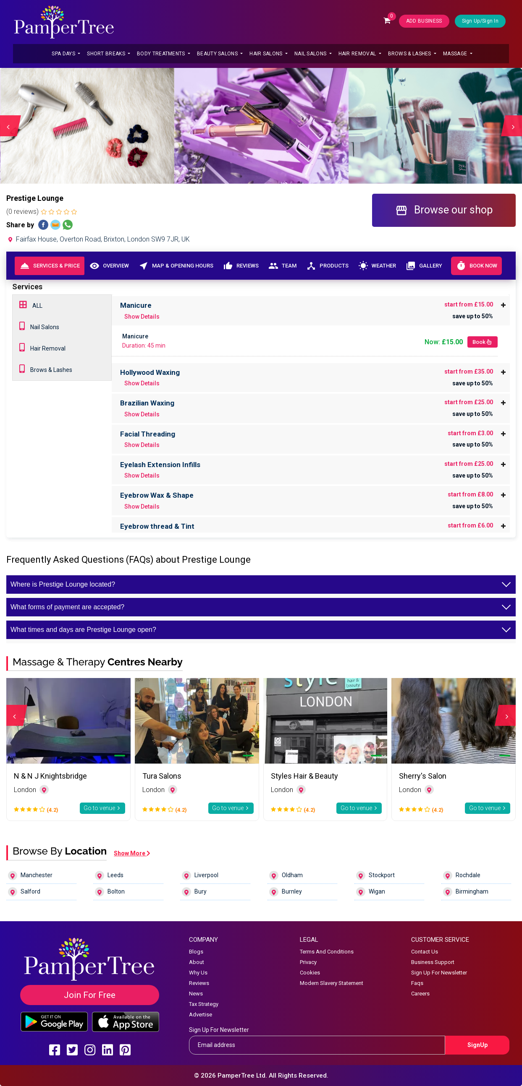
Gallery (424, 266)
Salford (24, 891)
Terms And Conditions (327, 951)
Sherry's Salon (422, 776)
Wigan (370, 891)
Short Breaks (106, 54)
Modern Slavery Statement (331, 983)
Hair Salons (266, 54)
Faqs (417, 983)
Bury (194, 891)
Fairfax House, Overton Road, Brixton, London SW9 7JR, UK (98, 239)
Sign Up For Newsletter (439, 972)
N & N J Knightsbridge (50, 776)
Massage (455, 54)
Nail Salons (311, 54)
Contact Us (424, 951)
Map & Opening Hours (176, 266)
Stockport (375, 875)
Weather (377, 266)
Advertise (200, 1014)
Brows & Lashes (410, 54)
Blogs (196, 951)
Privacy (308, 962)
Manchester (30, 875)
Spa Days (64, 54)
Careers (420, 993)
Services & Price (50, 266)
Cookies (310, 972)
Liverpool (200, 875)
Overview (109, 266)
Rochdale (461, 875)
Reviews (240, 266)
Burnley (285, 891)
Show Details (142, 316)
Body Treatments (161, 54)
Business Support (432, 962)
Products (327, 266)
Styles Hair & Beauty (304, 776)
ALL (30, 305)
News (196, 993)
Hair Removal (358, 54)
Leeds (109, 875)
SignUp (477, 1045)
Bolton (110, 891)
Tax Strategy (203, 1004)
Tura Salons (161, 776)
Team (282, 266)
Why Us (198, 972)
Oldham (286, 875)
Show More (132, 853)
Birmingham (465, 891)
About (196, 962)
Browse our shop (444, 210)
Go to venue (102, 808)
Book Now (476, 266)
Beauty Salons (218, 54)
